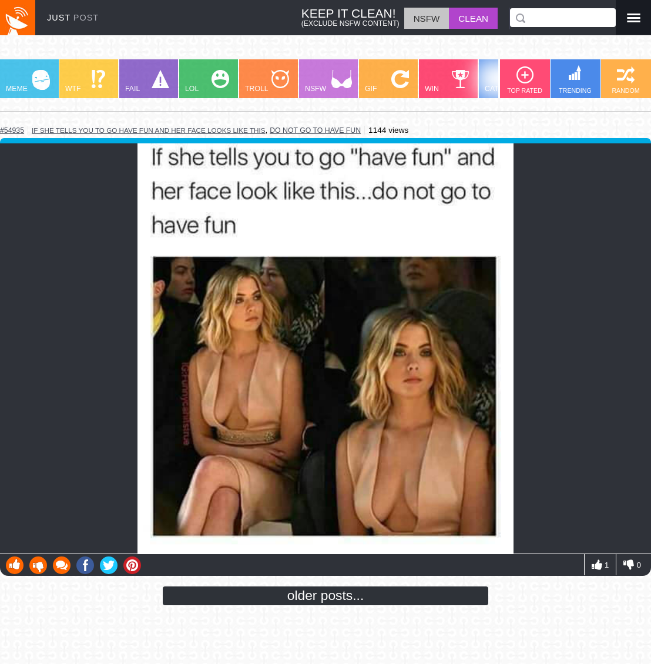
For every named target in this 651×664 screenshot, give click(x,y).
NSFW (328, 81)
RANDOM (625, 80)
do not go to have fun (315, 130)
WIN (447, 81)
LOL (207, 81)
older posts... (325, 595)
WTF (85, 81)
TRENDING (575, 79)
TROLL (267, 81)
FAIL (147, 81)
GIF (387, 81)
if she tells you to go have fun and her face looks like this (149, 130)
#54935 (12, 130)
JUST (73, 17)
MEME (28, 81)
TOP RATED (524, 80)
